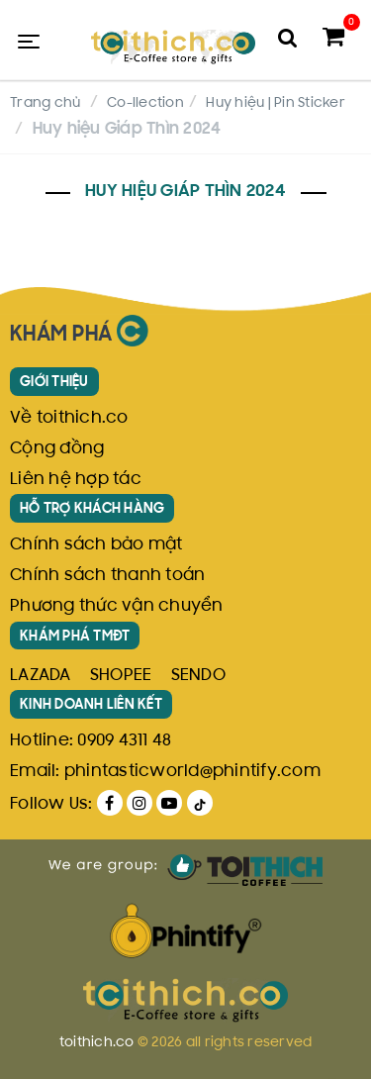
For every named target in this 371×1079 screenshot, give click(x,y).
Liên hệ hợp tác (75, 480)
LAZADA (40, 676)
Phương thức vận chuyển (117, 607)
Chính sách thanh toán (107, 576)
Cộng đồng (57, 449)
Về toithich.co (69, 419)
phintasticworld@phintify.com (192, 772)
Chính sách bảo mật (96, 545)
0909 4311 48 (124, 741)
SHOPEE (121, 676)
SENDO (198, 676)
